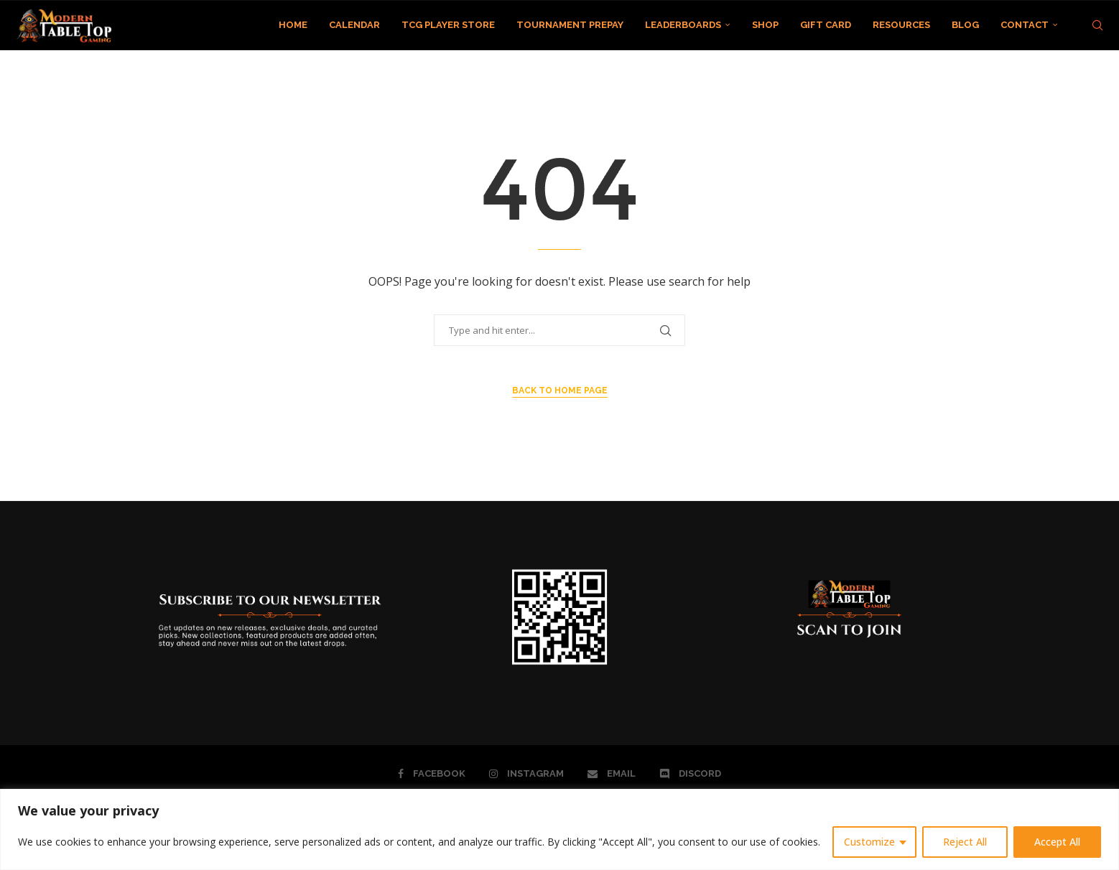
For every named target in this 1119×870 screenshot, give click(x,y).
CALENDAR (354, 24)
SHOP (765, 24)
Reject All (965, 841)
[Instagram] (526, 774)
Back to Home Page (560, 390)
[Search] (1097, 25)
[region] (559, 829)
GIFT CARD (825, 24)
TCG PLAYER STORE (448, 24)
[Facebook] (431, 774)
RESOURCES (901, 24)
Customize (869, 841)
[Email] (612, 774)
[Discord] (690, 774)
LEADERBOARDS (683, 24)
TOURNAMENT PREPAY (569, 24)
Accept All (1057, 841)
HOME (293, 24)
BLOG (965, 24)
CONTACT (1024, 24)
